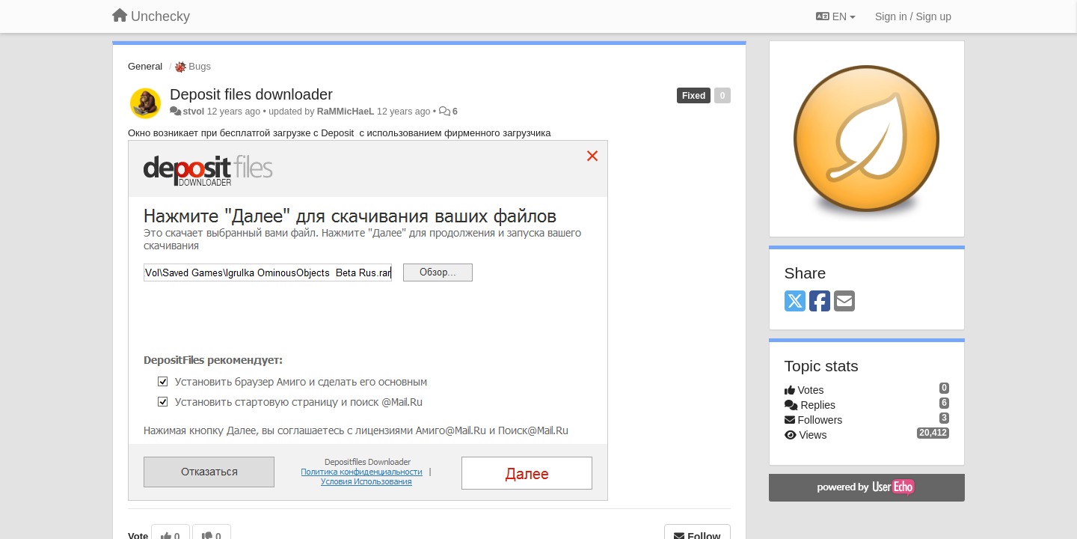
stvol (193, 111)
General (145, 66)
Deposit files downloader (251, 94)
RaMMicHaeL (346, 111)
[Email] (844, 302)
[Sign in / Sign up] (913, 16)
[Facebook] (819, 302)
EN (836, 16)
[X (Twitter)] (795, 302)
